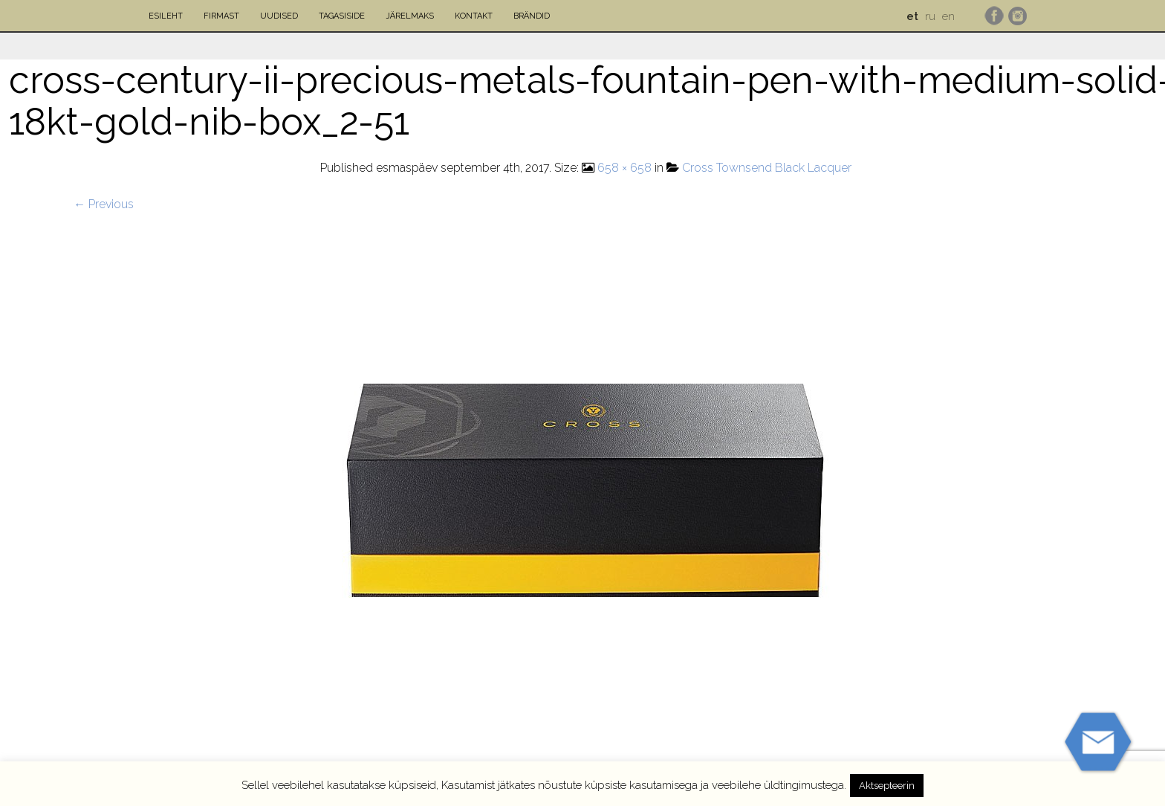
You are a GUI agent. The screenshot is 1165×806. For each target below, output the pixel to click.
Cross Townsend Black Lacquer (766, 168)
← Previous (104, 204)
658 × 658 (624, 168)
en (948, 16)
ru (930, 16)
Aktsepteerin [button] (887, 785)
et (912, 16)
